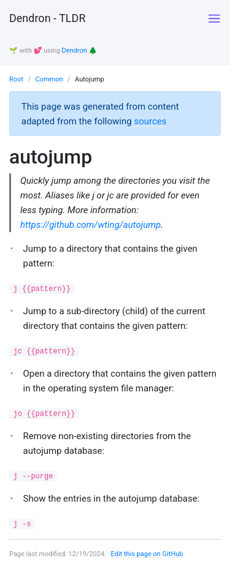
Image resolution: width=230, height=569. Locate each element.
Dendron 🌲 (80, 51)
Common (49, 79)
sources (150, 121)
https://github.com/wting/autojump (90, 224)
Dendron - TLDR (47, 18)
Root (16, 79)
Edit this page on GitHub (147, 554)
